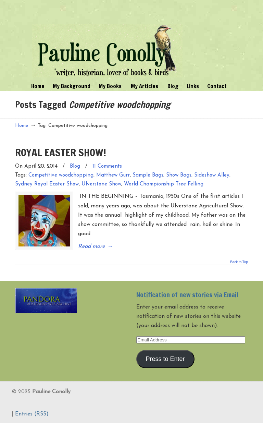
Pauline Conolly (107, 39)
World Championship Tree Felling (163, 184)
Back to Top (239, 262)
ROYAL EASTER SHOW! (60, 152)
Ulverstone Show (101, 184)
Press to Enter (165, 358)
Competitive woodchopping (60, 175)
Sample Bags (148, 175)
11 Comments (107, 166)
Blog (75, 166)
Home (21, 125)
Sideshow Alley (211, 175)
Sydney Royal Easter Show (47, 184)
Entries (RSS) (32, 414)
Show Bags (178, 175)
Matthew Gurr (113, 175)
